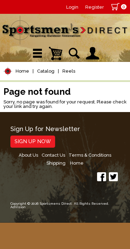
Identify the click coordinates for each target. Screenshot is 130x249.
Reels (68, 71)
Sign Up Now (33, 141)
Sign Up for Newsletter (45, 129)
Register (94, 7)
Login (72, 7)
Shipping (56, 163)
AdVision (18, 207)
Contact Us (53, 155)
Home (22, 71)
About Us (28, 155)
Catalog (45, 71)
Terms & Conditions (90, 155)
